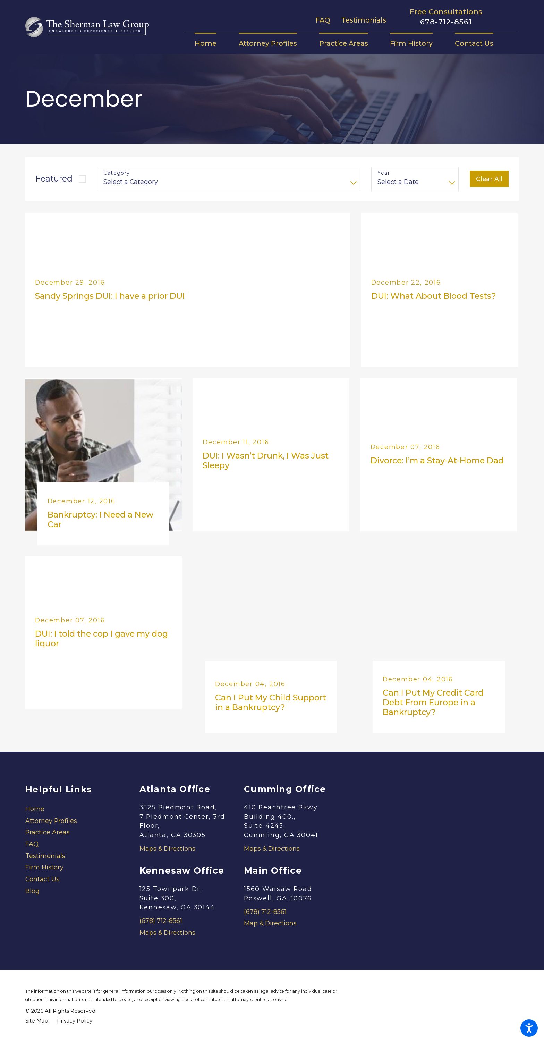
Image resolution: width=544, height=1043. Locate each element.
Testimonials (363, 20)
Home (34, 809)
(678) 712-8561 (160, 920)
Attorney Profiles (51, 820)
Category (116, 173)
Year (383, 173)
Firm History (44, 867)
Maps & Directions (167, 848)
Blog (32, 890)
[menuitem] (211, 43)
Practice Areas (47, 832)
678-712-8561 (446, 21)
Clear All (489, 179)
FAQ (323, 20)
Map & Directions (270, 923)
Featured (54, 179)
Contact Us (42, 879)
